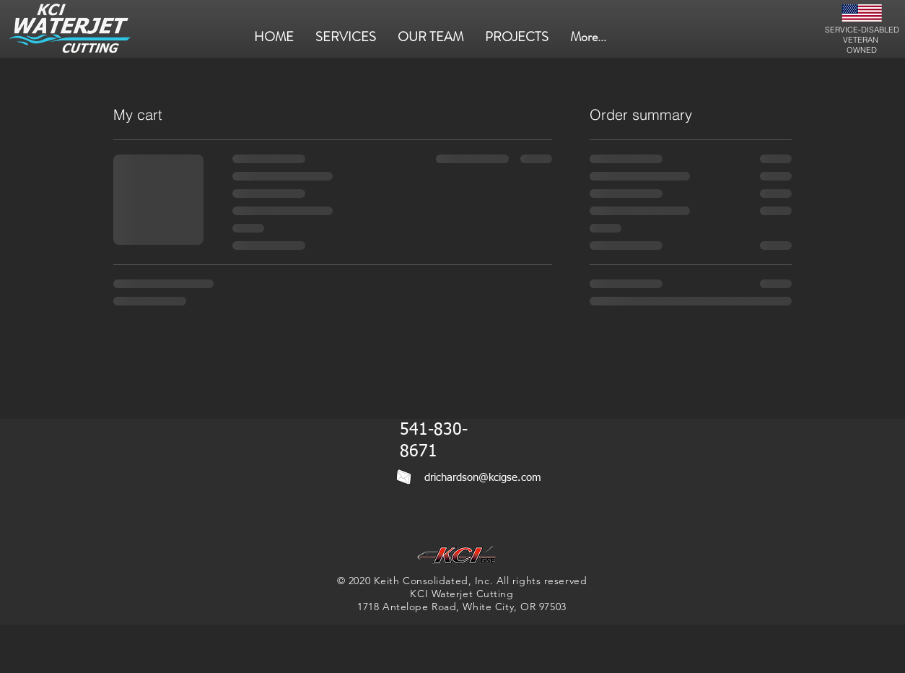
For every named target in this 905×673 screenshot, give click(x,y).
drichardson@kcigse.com (482, 477)
